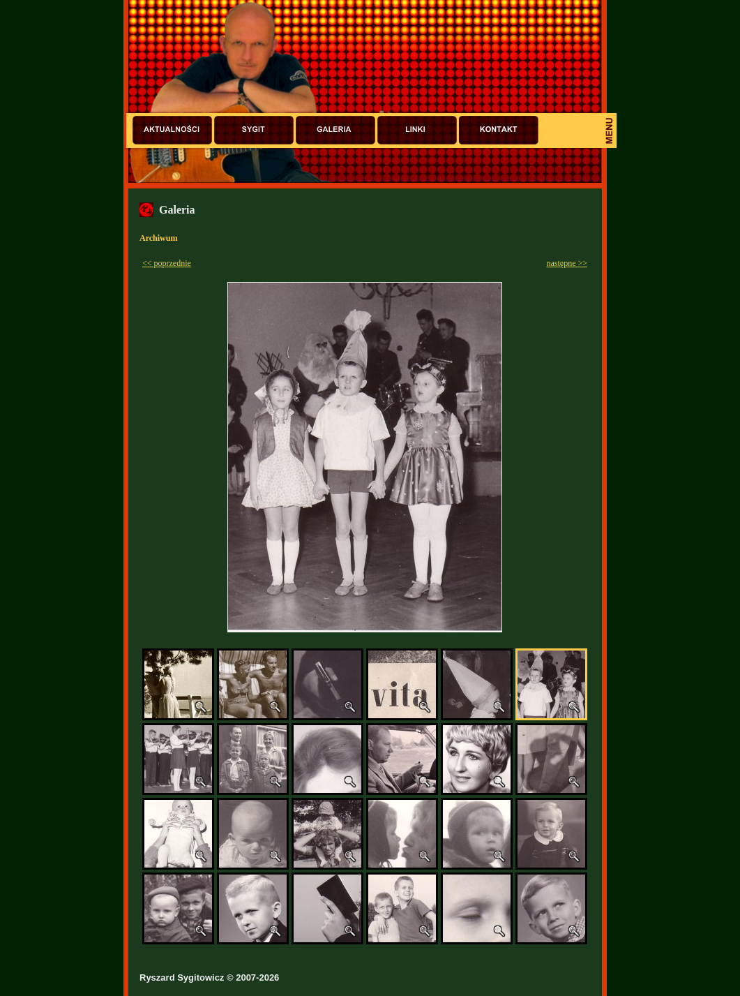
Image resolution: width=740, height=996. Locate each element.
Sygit (254, 130)
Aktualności (172, 130)
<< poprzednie (166, 263)
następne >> (566, 263)
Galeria (335, 130)
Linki (417, 130)
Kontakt (498, 130)
